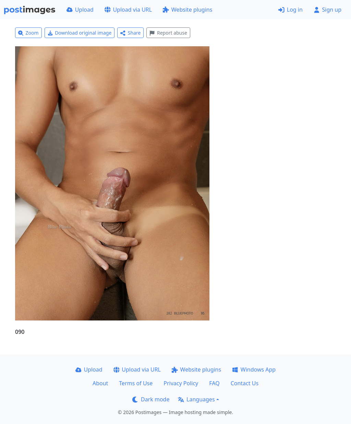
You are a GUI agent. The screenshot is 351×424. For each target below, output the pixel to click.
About (100, 383)
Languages (196, 399)
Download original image (80, 32)
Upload (80, 9)
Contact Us (244, 383)
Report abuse (168, 32)
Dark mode (150, 399)
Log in (290, 9)
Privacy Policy (181, 383)
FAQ (214, 383)
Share (130, 32)
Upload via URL (128, 9)
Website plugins (187, 9)
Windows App (254, 369)
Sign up (327, 9)
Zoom (28, 32)
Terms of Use (136, 383)
